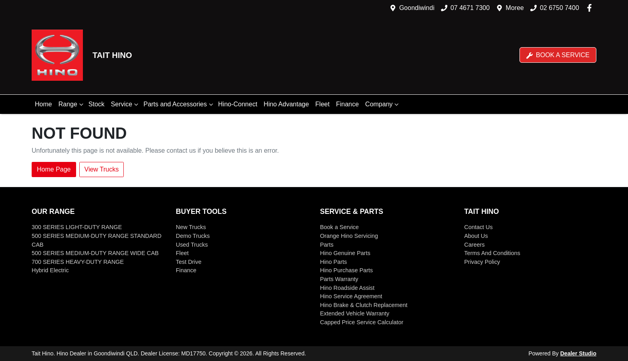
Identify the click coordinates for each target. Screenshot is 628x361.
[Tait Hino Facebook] (591, 8)
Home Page (54, 169)
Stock (97, 104)
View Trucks (102, 169)
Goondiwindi (417, 7)
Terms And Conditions (492, 253)
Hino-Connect (238, 104)
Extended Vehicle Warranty (354, 313)
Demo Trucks (193, 236)
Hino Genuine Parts (345, 253)
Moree (515, 7)
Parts (327, 244)
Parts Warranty (339, 279)
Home (43, 104)
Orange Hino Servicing (349, 236)
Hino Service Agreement (351, 296)
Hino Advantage (286, 104)
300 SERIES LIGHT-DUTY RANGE (77, 227)
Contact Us (478, 227)
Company (383, 104)
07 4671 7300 (470, 7)
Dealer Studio (578, 353)
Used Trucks (192, 244)
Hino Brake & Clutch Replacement (363, 305)
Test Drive (188, 262)
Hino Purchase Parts (346, 270)
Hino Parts (333, 262)
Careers (474, 244)
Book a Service (558, 55)
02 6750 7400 (559, 7)
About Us (476, 236)
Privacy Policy (482, 262)
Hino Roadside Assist (347, 288)
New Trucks (191, 227)
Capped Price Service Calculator (361, 322)
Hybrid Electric (50, 270)
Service (125, 104)
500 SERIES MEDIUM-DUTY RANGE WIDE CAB (95, 253)
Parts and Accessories (179, 104)
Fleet (322, 104)
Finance (347, 104)
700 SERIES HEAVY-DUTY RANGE (78, 262)
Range (71, 104)
